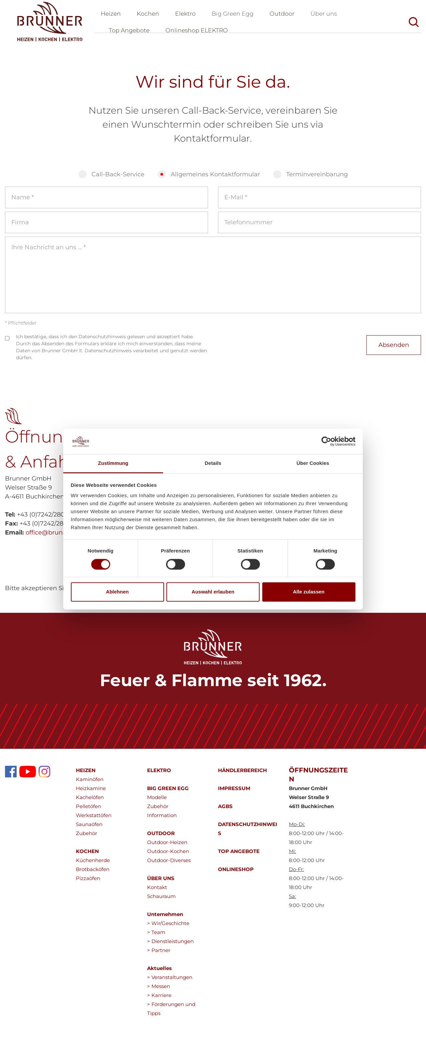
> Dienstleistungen (170, 945)
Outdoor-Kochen (168, 855)
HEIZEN (86, 774)
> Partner (158, 954)
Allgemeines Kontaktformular (215, 178)
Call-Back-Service (118, 178)
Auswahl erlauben (213, 592)
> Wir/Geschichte (168, 927)
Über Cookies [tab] (313, 463)
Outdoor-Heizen (167, 846)
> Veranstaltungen (169, 981)
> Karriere (159, 999)
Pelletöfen (88, 810)
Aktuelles (159, 972)
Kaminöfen (90, 783)
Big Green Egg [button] (236, 15)
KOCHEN (87, 855)
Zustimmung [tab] (113, 463)
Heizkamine (91, 792)
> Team (156, 936)
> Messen (158, 990)
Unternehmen (165, 918)
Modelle (157, 801)
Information (162, 819)
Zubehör (86, 837)
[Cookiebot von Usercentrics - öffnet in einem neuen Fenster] (326, 441)
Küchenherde (93, 864)
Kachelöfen (90, 801)
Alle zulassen (308, 592)
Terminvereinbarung (317, 178)
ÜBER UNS (160, 882)
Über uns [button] (328, 15)
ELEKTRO (159, 774)
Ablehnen (117, 592)
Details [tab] (213, 463)
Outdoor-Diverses (169, 864)
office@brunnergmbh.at (62, 536)
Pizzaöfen (88, 882)
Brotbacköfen (92, 873)
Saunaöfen (89, 828)
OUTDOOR (161, 837)
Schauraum (161, 900)
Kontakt (157, 891)
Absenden (393, 348)
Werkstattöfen (93, 819)
